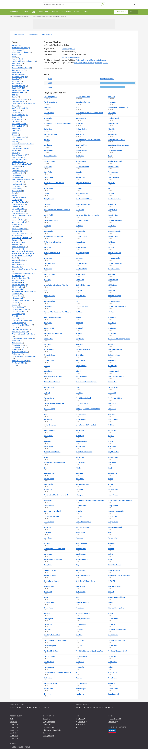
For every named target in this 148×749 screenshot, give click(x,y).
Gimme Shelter (17, 157)
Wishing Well (16, 354)
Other (47, 34)
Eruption (15, 142)
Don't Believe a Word (19, 124)
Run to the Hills (17, 265)
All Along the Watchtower (20, 52)
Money (14, 218)
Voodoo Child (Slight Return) (22, 325)
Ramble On (15, 240)
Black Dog (15, 79)
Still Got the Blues (18, 287)
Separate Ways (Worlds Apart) (22, 273)
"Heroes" (15, 45)
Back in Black (16, 66)
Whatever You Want (18, 332)
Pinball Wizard (17, 235)
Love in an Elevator (18, 211)
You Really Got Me (18, 363)
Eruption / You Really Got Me (22, 144)
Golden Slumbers (18, 162)
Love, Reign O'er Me (18, 213)
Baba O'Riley (16, 63)
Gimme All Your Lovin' (19, 155)
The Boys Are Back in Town (21, 300)
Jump (14, 193)
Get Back (15, 153)
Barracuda (15, 72)
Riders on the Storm (18, 247)
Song (19, 34)
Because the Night (18, 77)
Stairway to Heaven (18, 285)
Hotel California (17, 184)
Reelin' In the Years (18, 242)
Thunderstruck (17, 314)
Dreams (14, 133)
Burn (13, 95)
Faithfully (15, 146)
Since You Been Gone (19, 278)
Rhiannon (15, 244)
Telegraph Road (17, 298)
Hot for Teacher (17, 182)
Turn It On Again (17, 323)
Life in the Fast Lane (19, 202)
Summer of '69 (17, 294)
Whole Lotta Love (18, 345)
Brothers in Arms (17, 92)
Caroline (15, 97)
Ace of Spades (17, 50)
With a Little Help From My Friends (23, 356)
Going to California (18, 159)
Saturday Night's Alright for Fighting (24, 269)
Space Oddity (16, 282)
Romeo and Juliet (18, 260)
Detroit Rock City (17, 119)
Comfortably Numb (18, 108)
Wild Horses (16, 349)
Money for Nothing (18, 220)
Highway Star (16, 175)
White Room (16, 341)
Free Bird (15, 150)
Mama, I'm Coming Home (20, 215)
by (71, 57)
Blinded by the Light (18, 86)
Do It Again (15, 121)
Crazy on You (16, 110)
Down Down (16, 128)
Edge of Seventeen (18, 137)
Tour (33, 34)
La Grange (15, 200)
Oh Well (14, 226)
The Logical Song (18, 307)
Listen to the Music (18, 204)
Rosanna (15, 262)
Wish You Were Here (19, 352)
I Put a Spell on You (18, 186)
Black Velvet (16, 83)
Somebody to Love (18, 280)
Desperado (15, 117)
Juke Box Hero (17, 191)
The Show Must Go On (19, 309)
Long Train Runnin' (18, 209)
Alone (14, 57)
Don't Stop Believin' (18, 126)
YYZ (13, 365)
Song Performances (107, 79)
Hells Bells (15, 168)
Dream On (15, 130)
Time (13, 316)
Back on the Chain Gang (20, 68)
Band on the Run (17, 70)
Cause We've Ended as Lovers (22, 104)
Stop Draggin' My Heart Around (22, 291)
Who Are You (16, 343)
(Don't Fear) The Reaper (20, 48)
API (77, 727)
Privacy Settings (48, 736)
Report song (58, 68)
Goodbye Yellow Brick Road (21, 164)
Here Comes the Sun (19, 171)
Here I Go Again (17, 173)
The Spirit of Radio (18, 311)
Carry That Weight (18, 101)
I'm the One (16, 188)
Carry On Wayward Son (20, 99)
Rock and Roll (16, 249)
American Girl (16, 59)
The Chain (15, 303)
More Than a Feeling (19, 222)
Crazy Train (16, 112)
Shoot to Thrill (16, 276)
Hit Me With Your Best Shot (21, 180)
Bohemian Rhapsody (19, 90)
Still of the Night (17, 289)
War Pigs (15, 327)
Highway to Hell (17, 177)
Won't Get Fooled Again (20, 361)
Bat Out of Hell (17, 74)
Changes (15, 106)
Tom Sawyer (16, 318)
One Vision (15, 231)
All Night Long (17, 54)
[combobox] (74, 4)
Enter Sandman (17, 139)
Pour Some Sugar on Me (20, 238)
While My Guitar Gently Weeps (22, 338)
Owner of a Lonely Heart (20, 233)
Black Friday (16, 81)
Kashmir (15, 195)
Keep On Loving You (19, 197)
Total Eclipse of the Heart (20, 320)
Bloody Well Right (18, 88)
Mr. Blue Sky (16, 224)
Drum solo (15, 135)
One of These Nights (19, 229)
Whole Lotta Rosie (18, 347)
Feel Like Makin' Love (19, 148)
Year (50, 79)
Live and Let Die (17, 206)
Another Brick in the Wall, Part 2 (23, 61)
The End (14, 305)
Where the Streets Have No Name (23, 334)
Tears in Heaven (17, 296)
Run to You (15, 267)
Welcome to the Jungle (19, 329)
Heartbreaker (16, 166)
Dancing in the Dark (18, 115)
